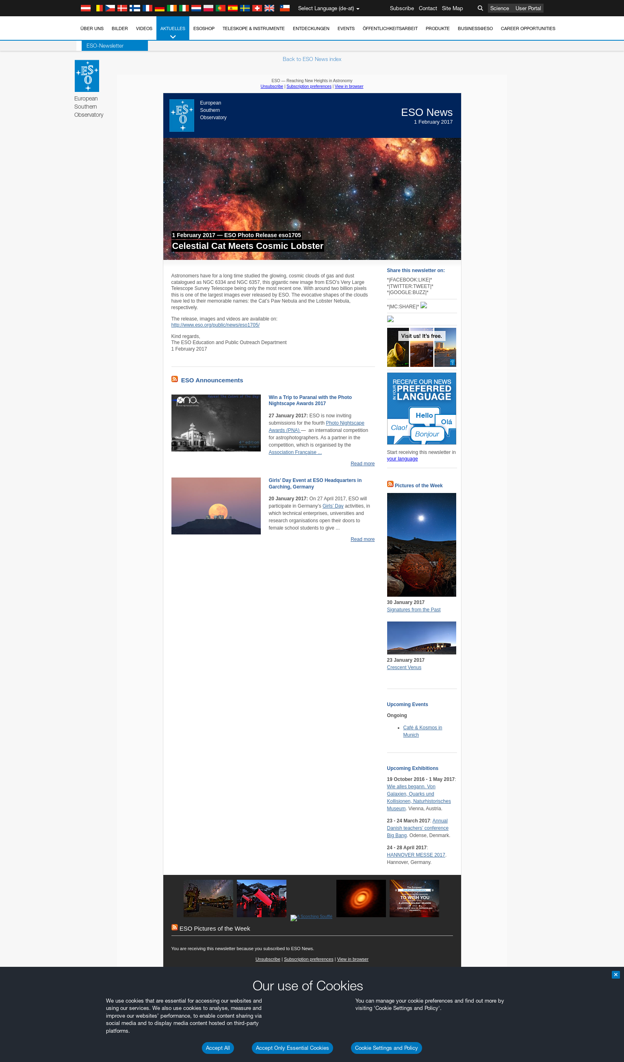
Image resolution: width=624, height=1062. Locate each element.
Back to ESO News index (312, 59)
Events (346, 28)
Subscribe (402, 8)
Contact (428, 8)
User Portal (528, 8)
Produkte (438, 28)
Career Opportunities (528, 28)
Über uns (92, 28)
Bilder (120, 28)
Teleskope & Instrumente (254, 28)
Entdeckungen (311, 28)
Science (499, 8)
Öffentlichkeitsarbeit (390, 28)
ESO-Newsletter (99, 45)
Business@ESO (475, 28)
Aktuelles (172, 33)
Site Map (452, 8)
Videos (144, 28)
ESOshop (203, 28)
